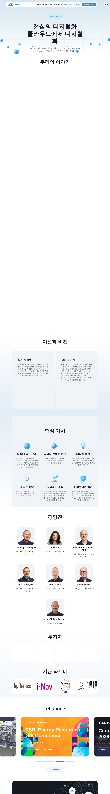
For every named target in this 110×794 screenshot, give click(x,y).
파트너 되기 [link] (24, 732)
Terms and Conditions (75, 791)
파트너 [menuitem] (52, 776)
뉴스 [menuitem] (51, 770)
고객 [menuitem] (39, 776)
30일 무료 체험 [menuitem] (65, 767)
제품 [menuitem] (27, 764)
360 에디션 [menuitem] (29, 773)
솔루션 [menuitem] (28, 783)
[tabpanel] (55, 655)
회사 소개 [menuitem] (53, 764)
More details (35, 668)
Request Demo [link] (89, 4)
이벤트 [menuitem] (52, 767)
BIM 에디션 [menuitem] (29, 767)
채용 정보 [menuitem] (53, 773)
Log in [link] (77, 4)
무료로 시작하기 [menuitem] (66, 764)
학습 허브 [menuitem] (41, 764)
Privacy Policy (88, 791)
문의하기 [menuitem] (52, 780)
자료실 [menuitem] (40, 773)
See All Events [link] (55, 688)
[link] (14, 4)
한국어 (106, 4)
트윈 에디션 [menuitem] (29, 770)
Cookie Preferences (101, 791)
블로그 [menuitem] (40, 770)
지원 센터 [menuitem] (41, 767)
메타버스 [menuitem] (28, 780)
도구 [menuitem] (27, 776)
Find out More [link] (53, 668)
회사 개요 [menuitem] (53, 783)
